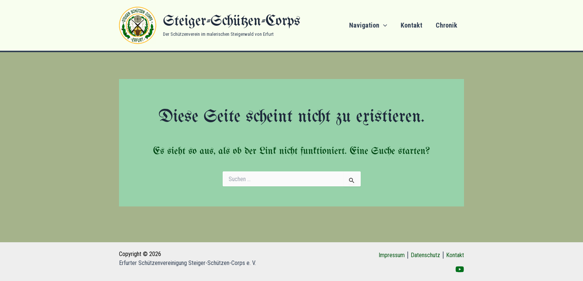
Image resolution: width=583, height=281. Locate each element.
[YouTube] (459, 269)
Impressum (392, 255)
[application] (383, 25)
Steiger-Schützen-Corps (231, 21)
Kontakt (411, 25)
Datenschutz (425, 255)
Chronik (446, 25)
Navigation (368, 25)
